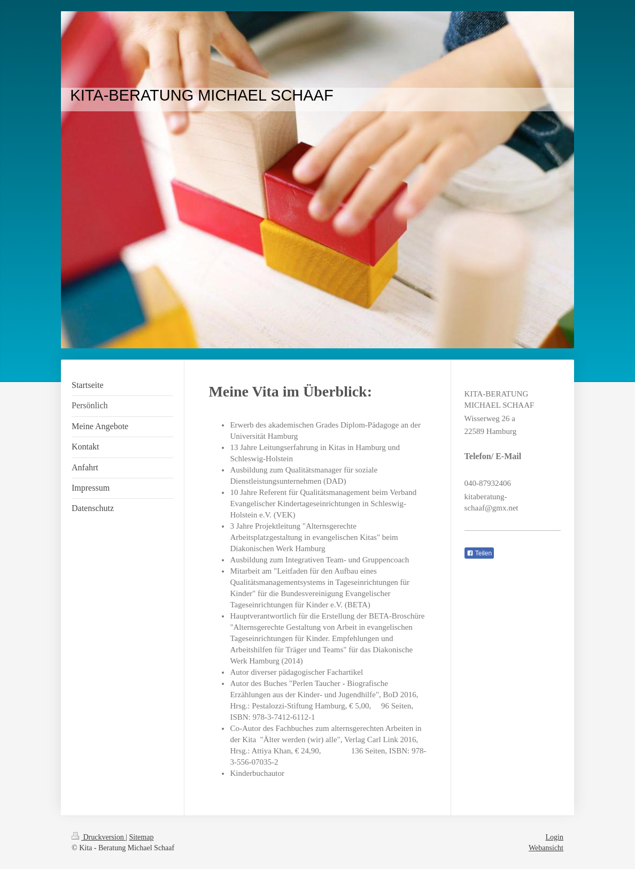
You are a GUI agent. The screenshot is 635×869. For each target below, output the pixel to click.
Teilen (479, 553)
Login (554, 837)
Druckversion (99, 837)
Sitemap (141, 837)
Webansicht (546, 848)
